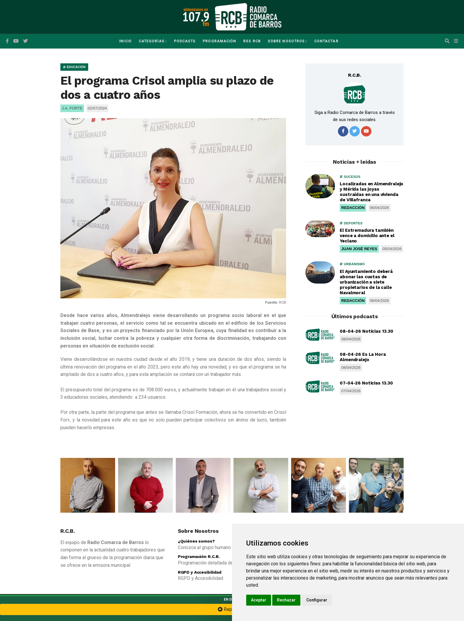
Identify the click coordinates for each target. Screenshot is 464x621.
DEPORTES (351, 223)
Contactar (326, 41)
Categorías (152, 41)
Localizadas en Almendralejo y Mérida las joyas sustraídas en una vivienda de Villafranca (371, 191)
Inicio (125, 41)
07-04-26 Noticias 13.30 (366, 383)
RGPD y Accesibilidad (199, 572)
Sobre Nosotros (286, 41)
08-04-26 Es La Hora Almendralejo (363, 357)
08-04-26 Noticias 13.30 (366, 331)
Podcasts (185, 41)
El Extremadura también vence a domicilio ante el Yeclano (367, 236)
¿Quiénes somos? (196, 541)
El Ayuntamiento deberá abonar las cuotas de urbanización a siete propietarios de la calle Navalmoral (366, 282)
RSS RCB (252, 41)
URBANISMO (352, 264)
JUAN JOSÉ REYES (359, 249)
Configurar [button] (316, 600)
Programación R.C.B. (199, 556)
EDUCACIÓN (74, 67)
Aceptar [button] (258, 600)
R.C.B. (354, 75)
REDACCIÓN (353, 207)
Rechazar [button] (286, 600)
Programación (219, 41)
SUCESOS (350, 176)
